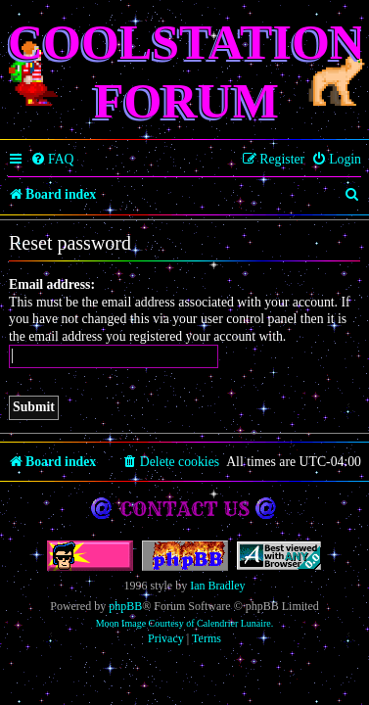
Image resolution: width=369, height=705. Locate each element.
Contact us (184, 508)
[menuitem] (52, 159)
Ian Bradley (217, 585)
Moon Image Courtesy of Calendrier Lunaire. (185, 623)
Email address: (52, 284)
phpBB (125, 606)
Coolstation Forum (186, 71)
